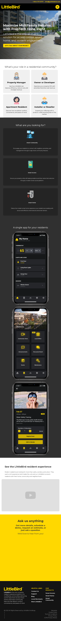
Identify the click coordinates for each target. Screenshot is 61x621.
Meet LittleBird (36, 601)
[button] (57, 7)
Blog (32, 596)
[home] (11, 6)
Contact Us (35, 591)
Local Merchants (37, 599)
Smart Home (50, 596)
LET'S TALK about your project (17, 45)
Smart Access (50, 593)
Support (34, 594)
